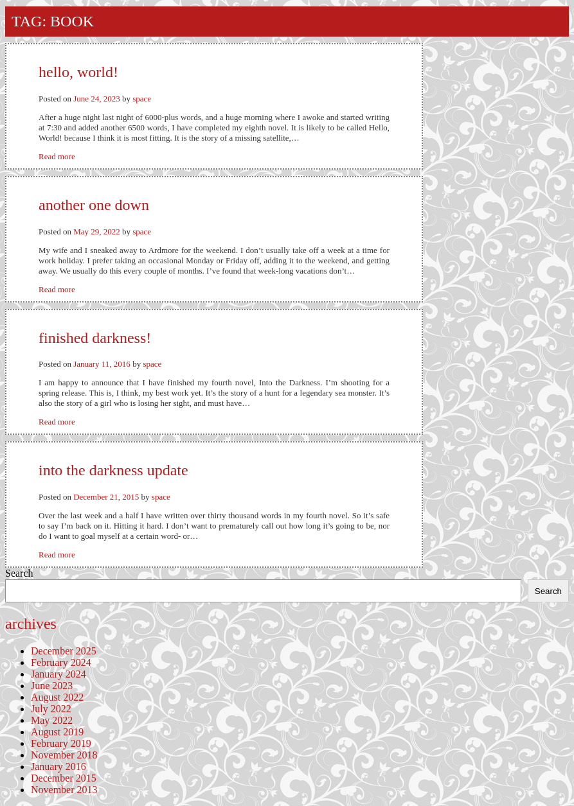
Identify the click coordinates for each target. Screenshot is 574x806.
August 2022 (57, 697)
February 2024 (61, 662)
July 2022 (51, 708)
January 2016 (58, 766)
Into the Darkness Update (113, 470)
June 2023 (52, 685)
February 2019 (61, 743)
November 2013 (64, 789)
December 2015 (63, 778)
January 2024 (58, 674)
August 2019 (57, 731)
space (141, 98)
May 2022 (52, 720)
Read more (57, 156)
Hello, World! (78, 72)
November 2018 (64, 754)
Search (19, 573)
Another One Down (94, 205)
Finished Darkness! (95, 337)
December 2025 (63, 650)
